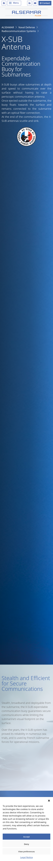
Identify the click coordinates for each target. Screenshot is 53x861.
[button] (49, 800)
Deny (26, 844)
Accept (26, 836)
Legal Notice (26, 857)
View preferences (26, 851)
